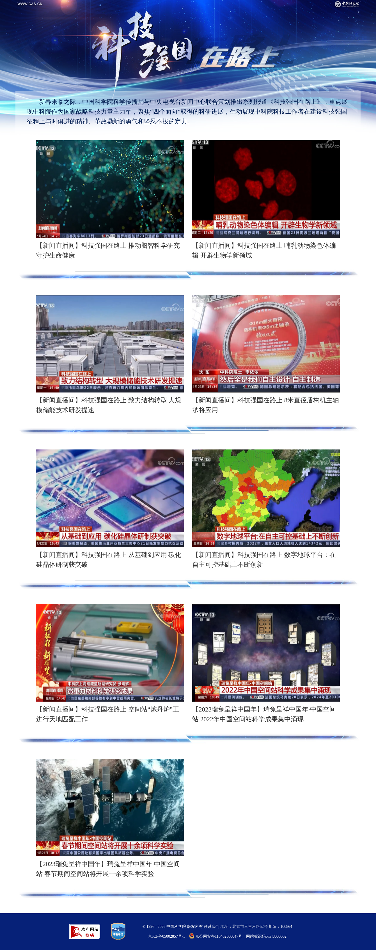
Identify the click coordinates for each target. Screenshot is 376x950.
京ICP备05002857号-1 (166, 936)
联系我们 (211, 926)
